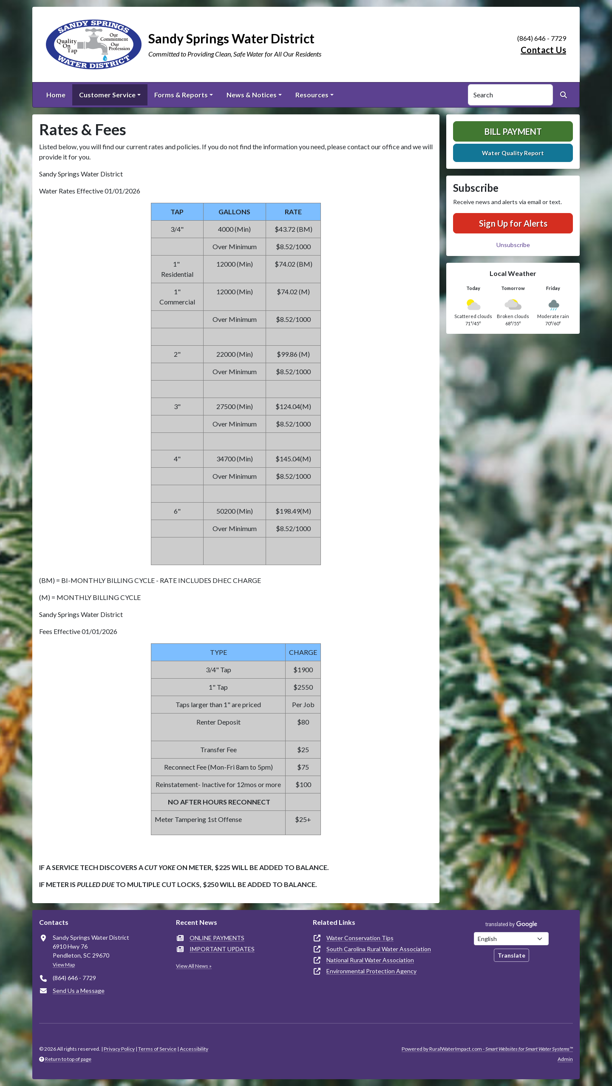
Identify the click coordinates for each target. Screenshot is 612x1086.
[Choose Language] (511, 938)
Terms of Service (157, 1049)
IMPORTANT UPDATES (222, 948)
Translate (511, 955)
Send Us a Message (79, 990)
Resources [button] (312, 95)
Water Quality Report (513, 152)
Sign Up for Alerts (513, 223)
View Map (64, 964)
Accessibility (194, 1049)
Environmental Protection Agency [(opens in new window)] (371, 971)
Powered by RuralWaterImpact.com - (487, 1049)
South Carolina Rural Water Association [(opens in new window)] (378, 948)
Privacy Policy (119, 1049)
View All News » (194, 966)
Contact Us (543, 50)
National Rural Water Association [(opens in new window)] (370, 960)
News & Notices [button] (252, 95)
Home (55, 95)
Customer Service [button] (107, 95)
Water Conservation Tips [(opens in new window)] (360, 937)
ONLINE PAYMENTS (217, 937)
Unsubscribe (513, 244)
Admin (565, 1059)
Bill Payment (513, 131)
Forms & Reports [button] (181, 95)
